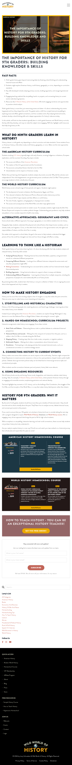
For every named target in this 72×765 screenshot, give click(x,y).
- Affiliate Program (8, 675)
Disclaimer (53, 761)
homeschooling (7, 610)
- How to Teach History (9, 706)
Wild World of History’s (31, 414)
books (4, 602)
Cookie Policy (43, 761)
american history (7, 599)
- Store (4, 692)
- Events (5, 725)
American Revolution (31, 162)
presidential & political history (11, 623)
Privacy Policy (19, 761)
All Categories (6, 597)
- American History (8, 658)
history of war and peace (10, 607)
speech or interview (8, 628)
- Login (4, 733)
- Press (4, 687)
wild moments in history (10, 630)
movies (4, 620)
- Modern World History (10, 662)
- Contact (5, 729)
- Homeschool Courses (9, 667)
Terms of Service (32, 761)
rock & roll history (8, 625)
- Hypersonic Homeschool (10, 710)
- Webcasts (5, 721)
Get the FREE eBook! (36, 531)
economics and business (10, 605)
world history (6, 633)
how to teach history (9, 615)
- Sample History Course (10, 702)
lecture (4, 617)
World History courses (55, 414)
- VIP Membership (8, 671)
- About (5, 679)
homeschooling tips (8, 612)
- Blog (4, 683)
